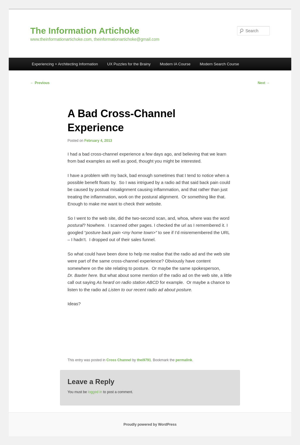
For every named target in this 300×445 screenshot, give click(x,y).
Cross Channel (118, 360)
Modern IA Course (175, 64)
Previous (40, 83)
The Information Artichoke (84, 30)
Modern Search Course (219, 64)
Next (264, 83)
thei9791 (144, 360)
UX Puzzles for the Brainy (129, 64)
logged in (95, 392)
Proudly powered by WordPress (149, 424)
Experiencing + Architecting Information (65, 64)
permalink (183, 360)
